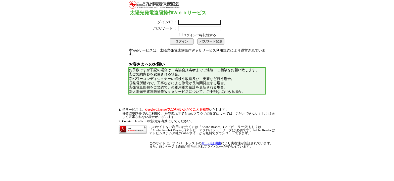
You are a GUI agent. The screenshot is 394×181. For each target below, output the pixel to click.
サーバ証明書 (211, 143)
